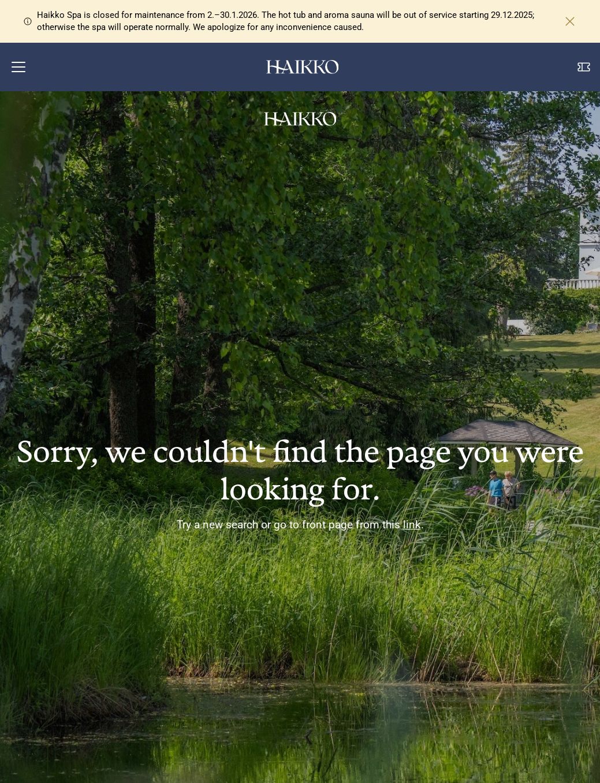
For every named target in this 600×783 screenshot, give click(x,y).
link (412, 524)
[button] (18, 67)
